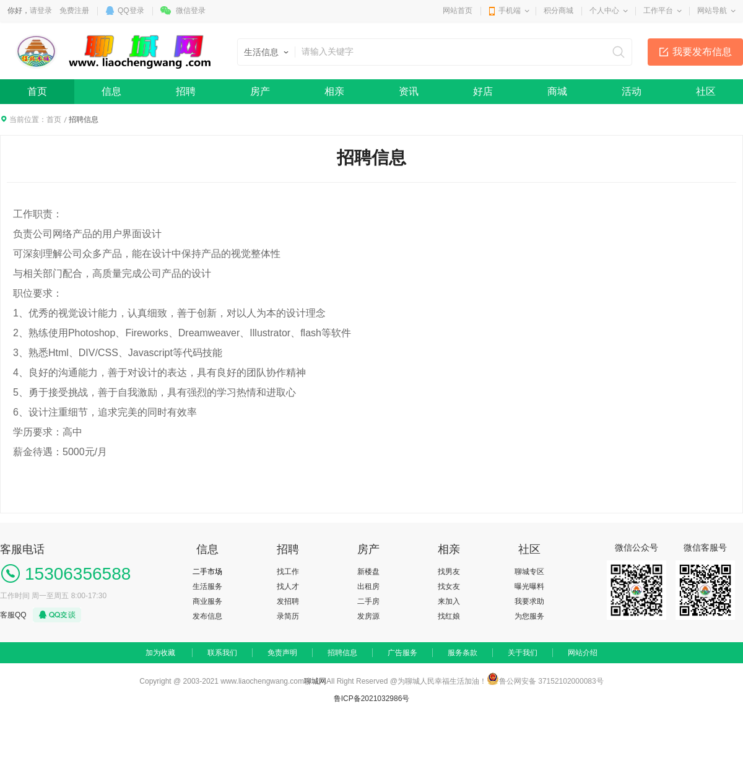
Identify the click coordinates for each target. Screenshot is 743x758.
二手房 (368, 601)
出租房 (368, 586)
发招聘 (288, 601)
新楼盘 (368, 571)
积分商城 (558, 10)
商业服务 (207, 601)
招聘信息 (342, 652)
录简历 (288, 616)
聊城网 (315, 681)
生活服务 (207, 586)
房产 (260, 91)
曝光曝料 (529, 586)
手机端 (509, 10)
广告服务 (402, 652)
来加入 (449, 601)
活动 (631, 91)
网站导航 (712, 10)
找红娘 (449, 616)
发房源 (368, 616)
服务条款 (462, 652)
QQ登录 (131, 10)
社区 (706, 91)
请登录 (41, 10)
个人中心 (604, 10)
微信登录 (191, 10)
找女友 (449, 586)
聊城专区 (529, 571)
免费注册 (74, 10)
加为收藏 (160, 652)
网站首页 (457, 10)
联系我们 (222, 652)
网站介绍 (582, 652)
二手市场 (207, 571)
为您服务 (529, 616)
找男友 (449, 571)
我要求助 (529, 601)
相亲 (334, 91)
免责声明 (282, 652)
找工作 (288, 571)
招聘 (186, 91)
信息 (111, 91)
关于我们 (522, 652)
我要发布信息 (702, 51)
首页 (37, 91)
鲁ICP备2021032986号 (372, 698)
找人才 (288, 586)
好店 (483, 91)
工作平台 (658, 10)
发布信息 (207, 616)
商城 (557, 91)
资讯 (409, 91)
